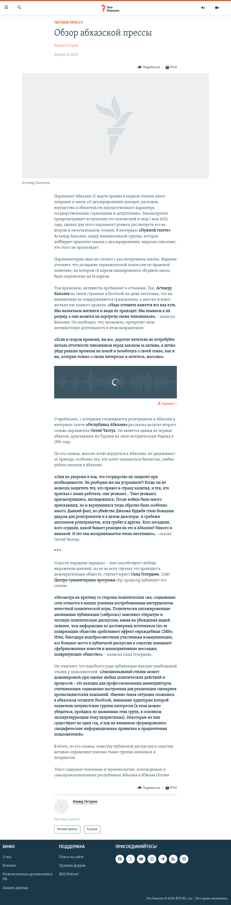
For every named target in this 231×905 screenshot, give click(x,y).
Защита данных (15, 888)
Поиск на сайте (71, 857)
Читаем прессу (68, 23)
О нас (7, 857)
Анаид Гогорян (66, 45)
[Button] (148, 67)
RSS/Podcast (69, 874)
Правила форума (72, 866)
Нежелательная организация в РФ (27, 876)
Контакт (9, 866)
